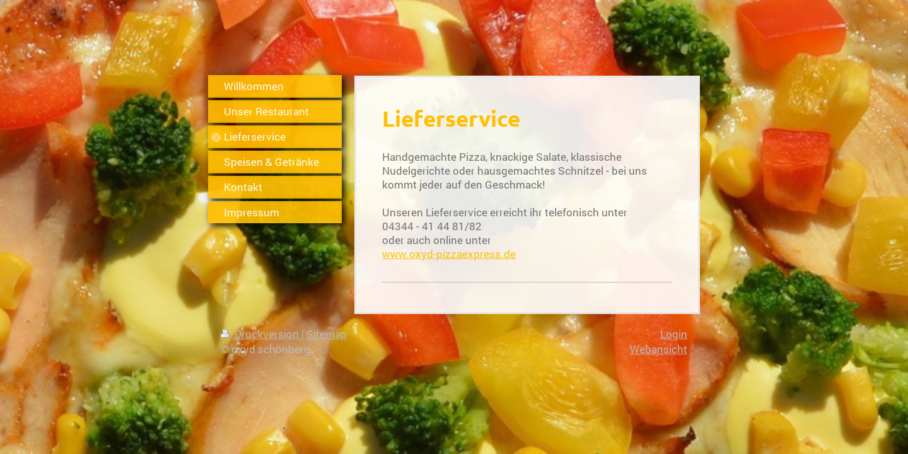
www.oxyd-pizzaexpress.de (449, 254)
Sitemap (326, 334)
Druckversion (261, 334)
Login (673, 334)
